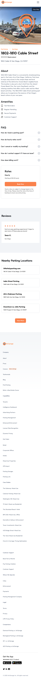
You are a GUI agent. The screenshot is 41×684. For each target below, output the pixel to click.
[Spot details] (20, 269)
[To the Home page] (6, 2)
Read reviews (12, 57)
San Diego (15, 49)
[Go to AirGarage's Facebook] (9, 669)
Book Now (20, 184)
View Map (36, 9)
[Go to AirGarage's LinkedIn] (6, 669)
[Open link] (7, 662)
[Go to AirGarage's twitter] (4, 669)
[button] (38, 2)
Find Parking (4, 49)
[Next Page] (20, 320)
